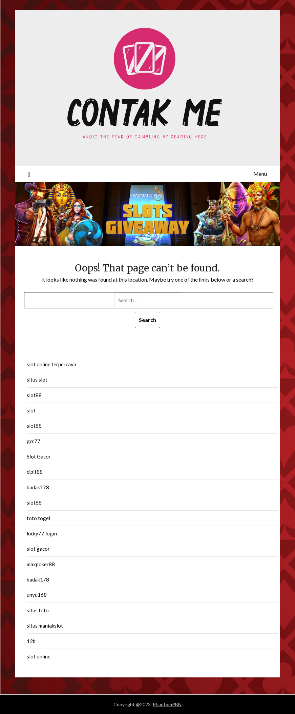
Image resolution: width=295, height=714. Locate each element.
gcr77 (33, 441)
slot (31, 410)
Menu (260, 173)
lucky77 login (42, 533)
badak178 (38, 487)
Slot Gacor (39, 456)
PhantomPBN (167, 704)
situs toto (38, 610)
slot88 (34, 395)
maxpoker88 (41, 564)
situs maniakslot (45, 626)
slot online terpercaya (51, 364)
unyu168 (37, 595)
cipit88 (35, 472)
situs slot (37, 379)
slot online (38, 656)
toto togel (38, 518)
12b (31, 641)
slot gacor (38, 549)
